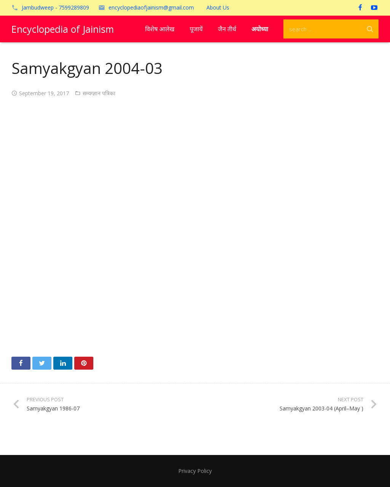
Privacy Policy (195, 470)
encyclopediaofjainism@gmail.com (151, 7)
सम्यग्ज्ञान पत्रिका (99, 93)
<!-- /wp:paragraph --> (195, 224)
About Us (217, 7)
